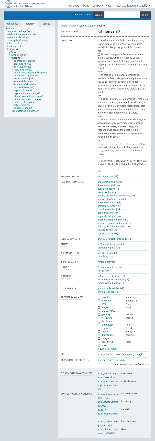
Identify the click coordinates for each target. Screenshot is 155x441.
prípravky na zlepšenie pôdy (112, 239)
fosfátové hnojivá (107, 192)
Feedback (97, 5)
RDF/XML (102, 360)
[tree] (29, 72)
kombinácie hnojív (107, 206)
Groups (46, 23)
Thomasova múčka (107, 267)
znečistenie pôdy (106, 247)
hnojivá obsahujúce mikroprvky (114, 195)
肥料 (103, 304)
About (85, 5)
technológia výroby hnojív (111, 279)
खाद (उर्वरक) (107, 342)
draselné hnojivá (106, 185)
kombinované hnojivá (109, 209)
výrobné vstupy (87, 25)
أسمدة (104, 297)
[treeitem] (12, 28)
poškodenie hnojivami (109, 244)
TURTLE (111, 360)
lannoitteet (107, 324)
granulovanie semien (109, 288)
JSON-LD (120, 360)
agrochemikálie (106, 253)
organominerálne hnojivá (111, 219)
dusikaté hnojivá (106, 188)
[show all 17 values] (108, 233)
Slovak (98, 14)
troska (101, 270)
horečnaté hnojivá (107, 202)
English (144, 5)
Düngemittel (107, 335)
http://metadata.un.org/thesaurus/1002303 (108, 385)
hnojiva (105, 307)
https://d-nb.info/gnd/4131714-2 (108, 413)
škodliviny (103, 256)
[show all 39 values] (108, 348)
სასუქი (104, 331)
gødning (105, 314)
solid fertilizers (105, 230)
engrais (105, 328)
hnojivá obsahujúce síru (110, 199)
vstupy (72, 25)
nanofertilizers (105, 213)
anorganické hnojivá (108, 182)
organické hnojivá (107, 216)
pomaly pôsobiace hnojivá (111, 226)
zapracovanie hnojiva (109, 283)
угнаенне (106, 300)
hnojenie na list (106, 292)
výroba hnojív (105, 262)
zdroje (64, 25)
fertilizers (106, 318)
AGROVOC (73, 5)
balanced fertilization (109, 276)
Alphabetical (12, 23)
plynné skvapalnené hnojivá (112, 223)
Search (145, 14)
